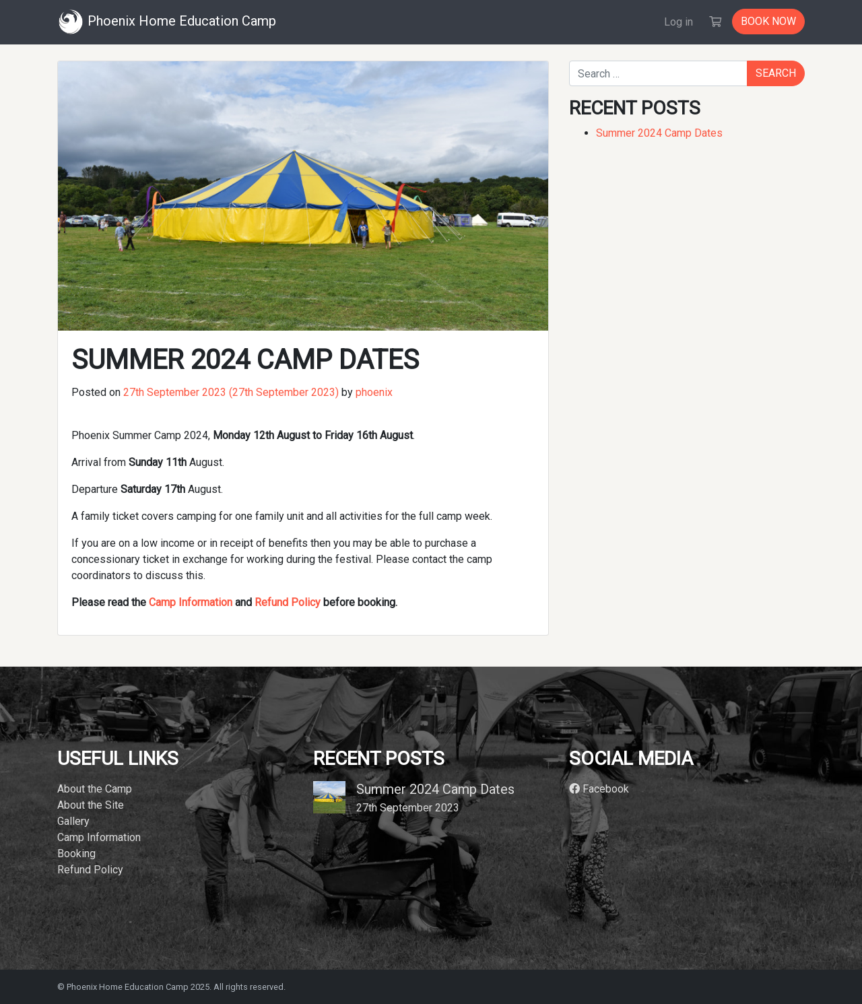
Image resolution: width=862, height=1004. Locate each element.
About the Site (90, 805)
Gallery (73, 821)
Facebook (599, 788)
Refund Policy (288, 602)
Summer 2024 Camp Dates (659, 133)
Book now (768, 21)
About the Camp (94, 788)
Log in (678, 21)
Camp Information (190, 602)
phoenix (373, 392)
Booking (76, 853)
